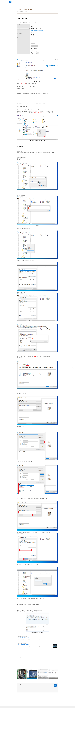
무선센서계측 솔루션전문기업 (23, 658)
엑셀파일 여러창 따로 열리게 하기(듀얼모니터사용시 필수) (24, 675)
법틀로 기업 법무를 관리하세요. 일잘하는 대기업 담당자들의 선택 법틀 (29, 652)
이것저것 (20, 698)
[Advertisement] (37, 640)
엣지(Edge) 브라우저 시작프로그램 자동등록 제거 (23, 673)
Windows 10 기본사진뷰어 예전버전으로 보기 (23, 672)
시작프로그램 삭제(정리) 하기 (20, 674)
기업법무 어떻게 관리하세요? (23, 651)
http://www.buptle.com (22, 649)
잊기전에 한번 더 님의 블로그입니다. (24, 699)
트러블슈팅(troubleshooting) (22, 669)
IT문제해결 (35, 1)
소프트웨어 (56, 1)
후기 (64, 1)
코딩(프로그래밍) (45, 1)
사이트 (61, 1)
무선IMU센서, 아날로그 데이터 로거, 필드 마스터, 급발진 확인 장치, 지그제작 (30, 659)
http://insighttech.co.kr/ (22, 656)
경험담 (40, 1)
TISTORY (38, 720)
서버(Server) (51, 1)
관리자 (40, 720)
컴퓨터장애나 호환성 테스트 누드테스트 (22, 671)
